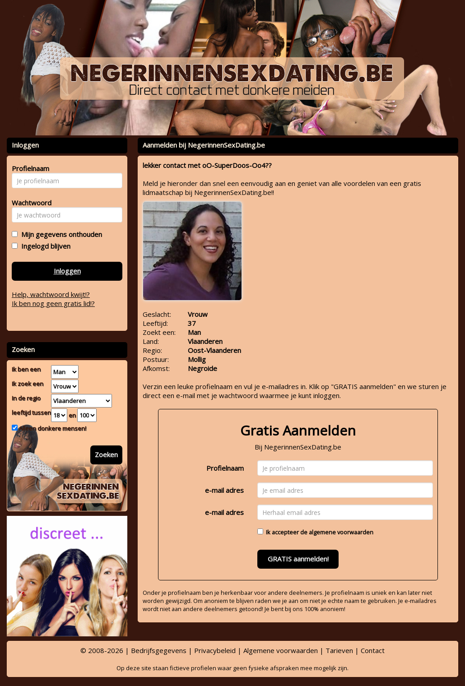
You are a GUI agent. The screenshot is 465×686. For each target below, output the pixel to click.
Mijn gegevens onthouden (60, 234)
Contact (373, 650)
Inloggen (67, 270)
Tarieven (339, 650)
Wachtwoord (29, 202)
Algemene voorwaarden (280, 650)
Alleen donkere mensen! (52, 428)
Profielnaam (225, 468)
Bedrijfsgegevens (158, 650)
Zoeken (106, 454)
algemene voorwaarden (341, 532)
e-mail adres (224, 490)
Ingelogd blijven (44, 245)
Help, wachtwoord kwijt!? (51, 294)
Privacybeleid (215, 650)
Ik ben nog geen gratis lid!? (53, 303)
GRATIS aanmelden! (298, 558)
